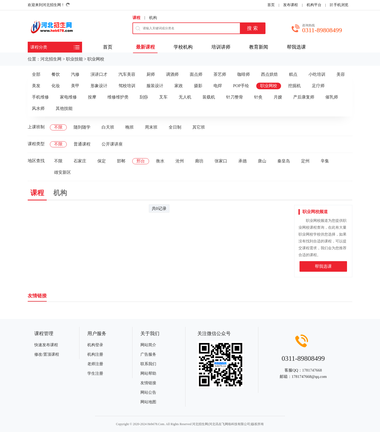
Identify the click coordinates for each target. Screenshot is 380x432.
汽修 (75, 74)
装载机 (208, 97)
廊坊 (199, 161)
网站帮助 (148, 373)
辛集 (325, 161)
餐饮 (55, 74)
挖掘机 (294, 85)
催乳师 (331, 97)
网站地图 (148, 402)
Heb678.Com (155, 424)
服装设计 (154, 85)
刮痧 (144, 97)
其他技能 (64, 108)
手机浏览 (341, 5)
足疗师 (318, 85)
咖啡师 (243, 74)
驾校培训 (126, 85)
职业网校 (95, 59)
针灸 (258, 97)
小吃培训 (316, 74)
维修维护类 (118, 97)
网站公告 (148, 392)
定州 (305, 161)
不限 (58, 127)
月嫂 (278, 97)
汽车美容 (126, 74)
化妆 (55, 85)
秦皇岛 (283, 161)
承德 (242, 161)
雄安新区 (62, 172)
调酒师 (172, 74)
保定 (101, 161)
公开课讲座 (112, 144)
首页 (271, 5)
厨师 (150, 74)
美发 (36, 85)
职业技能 (74, 59)
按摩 (92, 97)
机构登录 (95, 345)
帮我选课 (323, 266)
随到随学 (82, 127)
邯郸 (121, 161)
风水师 (38, 108)
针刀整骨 (234, 97)
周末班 (151, 127)
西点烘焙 (269, 74)
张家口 (221, 161)
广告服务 (148, 354)
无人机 (185, 97)
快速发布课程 (46, 345)
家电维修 (68, 97)
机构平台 (314, 5)
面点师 (196, 74)
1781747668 (312, 370)
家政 (178, 85)
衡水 (160, 161)
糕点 (293, 74)
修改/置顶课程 (46, 354)
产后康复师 (303, 97)
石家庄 (80, 161)
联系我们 (148, 364)
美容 (340, 74)
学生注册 (95, 373)
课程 (136, 18)
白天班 (108, 127)
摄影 (198, 85)
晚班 (129, 127)
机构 (153, 18)
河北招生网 (50, 59)
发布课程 (290, 5)
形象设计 (99, 85)
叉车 (163, 97)
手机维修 (40, 97)
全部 (36, 74)
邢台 (140, 161)
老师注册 (95, 364)
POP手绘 (241, 85)
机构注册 (95, 354)
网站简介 (148, 345)
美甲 (75, 85)
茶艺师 (219, 74)
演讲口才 (99, 74)
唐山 (262, 161)
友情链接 (148, 383)
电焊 (217, 85)
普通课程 (82, 144)
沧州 (179, 161)
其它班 (198, 127)
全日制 (175, 127)
